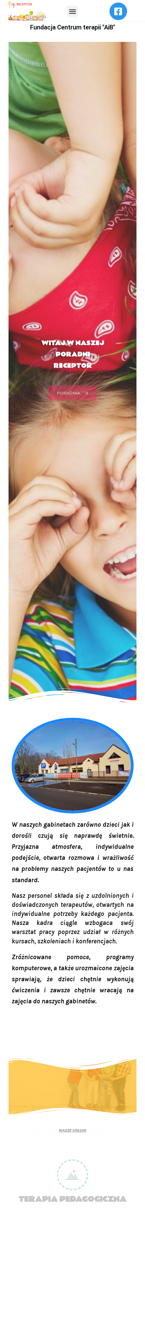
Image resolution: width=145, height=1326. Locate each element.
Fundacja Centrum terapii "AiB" (72, 27)
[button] (72, 11)
